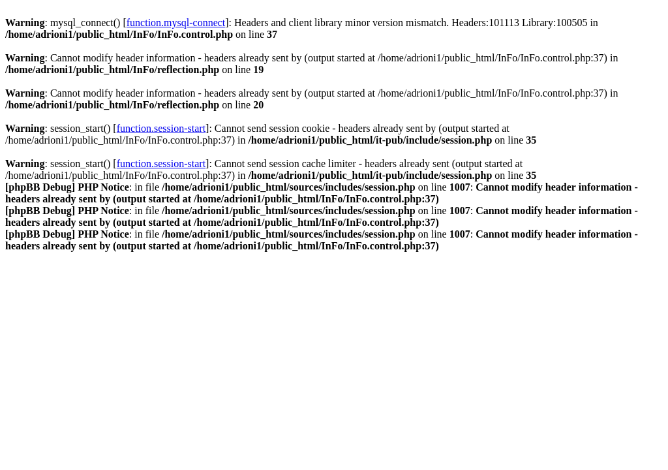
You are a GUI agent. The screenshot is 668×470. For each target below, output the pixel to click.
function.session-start (161, 128)
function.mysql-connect (176, 22)
